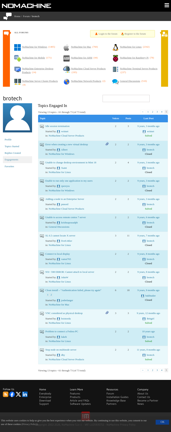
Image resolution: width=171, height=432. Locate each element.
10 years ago (148, 331)
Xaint (64, 167)
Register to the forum (135, 33)
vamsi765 (66, 259)
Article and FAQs (79, 400)
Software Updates (80, 404)
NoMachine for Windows (61, 153)
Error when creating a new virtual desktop (66, 144)
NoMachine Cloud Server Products (66, 135)
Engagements (11, 159)
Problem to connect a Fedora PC (61, 331)
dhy (63, 354)
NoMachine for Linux (60, 172)
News (140, 404)
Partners (111, 404)
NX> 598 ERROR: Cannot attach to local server (69, 271)
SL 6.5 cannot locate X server (60, 235)
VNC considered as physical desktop (64, 313)
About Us (142, 393)
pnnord (64, 204)
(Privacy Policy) (29, 424)
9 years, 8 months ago (148, 253)
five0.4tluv (66, 240)
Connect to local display (57, 253)
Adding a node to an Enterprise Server (64, 199)
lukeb (64, 336)
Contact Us (143, 397)
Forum (26, 16)
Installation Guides (117, 397)
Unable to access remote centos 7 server (65, 217)
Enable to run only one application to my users (69, 180)
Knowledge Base (116, 400)
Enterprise (45, 397)
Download (45, 400)
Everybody (45, 393)
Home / (18, 16)
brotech (150, 149)
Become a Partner (147, 400)
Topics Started (12, 146)
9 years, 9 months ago (148, 290)
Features (75, 393)
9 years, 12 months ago (148, 313)
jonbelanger (67, 300)
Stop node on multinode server (61, 349)
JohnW (64, 277)
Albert (64, 149)
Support (44, 404)
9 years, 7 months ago (148, 235)
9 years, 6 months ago (148, 217)
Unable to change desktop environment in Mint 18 (70, 162)
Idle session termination (57, 126)
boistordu (66, 318)
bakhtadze (150, 295)
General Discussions (59, 226)
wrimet (64, 131)
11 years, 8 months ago (148, 349)
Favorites (9, 166)
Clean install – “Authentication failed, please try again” (73, 290)
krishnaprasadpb (69, 222)
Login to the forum (108, 33)
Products (75, 397)
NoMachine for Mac (59, 304)
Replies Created (13, 152)
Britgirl (150, 318)
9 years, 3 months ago (148, 126)
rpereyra (65, 186)
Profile (8, 139)
